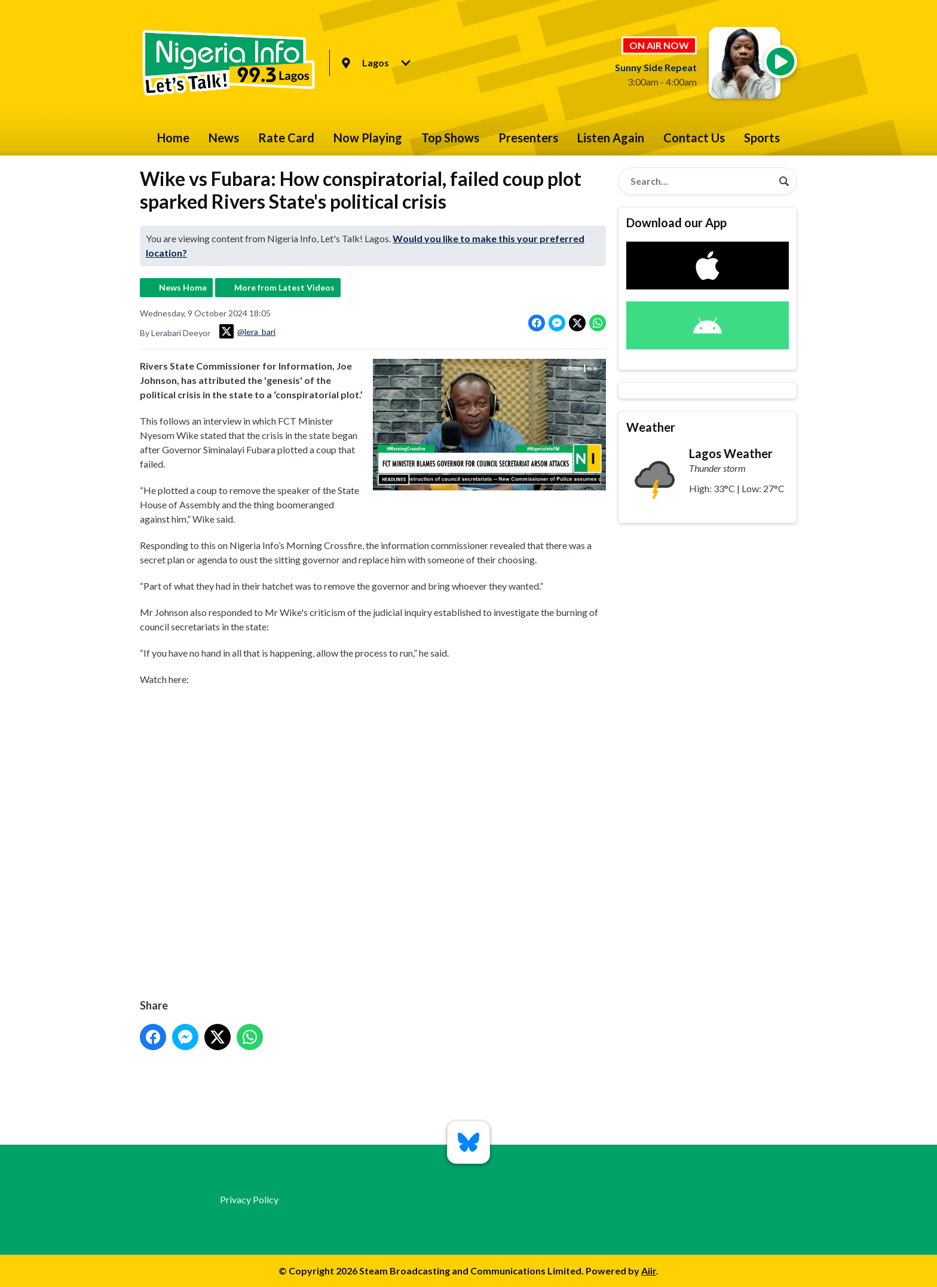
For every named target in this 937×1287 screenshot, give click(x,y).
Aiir (648, 1270)
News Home (183, 287)
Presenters (528, 137)
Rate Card (286, 137)
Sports (762, 137)
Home (173, 137)
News (224, 137)
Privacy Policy (249, 1199)
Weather (650, 427)
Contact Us (694, 137)
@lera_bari (247, 331)
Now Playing (367, 137)
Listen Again (610, 137)
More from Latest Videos (284, 287)
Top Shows (450, 137)
